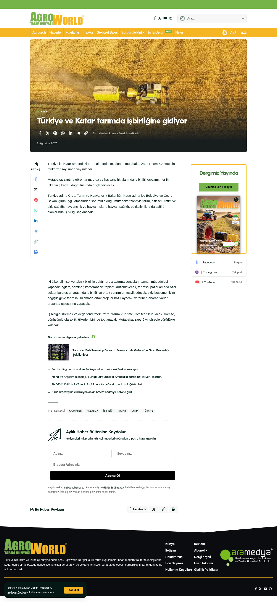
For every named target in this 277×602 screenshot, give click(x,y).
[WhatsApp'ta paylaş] (63, 133)
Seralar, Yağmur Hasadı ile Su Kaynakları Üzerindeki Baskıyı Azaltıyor (95, 370)
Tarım (134, 411)
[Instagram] (170, 18)
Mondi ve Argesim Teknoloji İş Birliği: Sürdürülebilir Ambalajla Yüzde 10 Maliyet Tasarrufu (107, 377)
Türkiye (148, 411)
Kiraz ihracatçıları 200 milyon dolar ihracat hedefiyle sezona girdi (92, 392)
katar (122, 411)
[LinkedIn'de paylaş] (71, 133)
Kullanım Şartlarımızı (76, 491)
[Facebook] (155, 18)
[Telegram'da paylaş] (78, 133)
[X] (159, 18)
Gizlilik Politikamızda (118, 491)
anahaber (75, 411)
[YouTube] (165, 18)
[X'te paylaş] (48, 133)
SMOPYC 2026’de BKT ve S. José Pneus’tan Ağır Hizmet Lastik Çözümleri (97, 385)
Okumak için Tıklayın (219, 184)
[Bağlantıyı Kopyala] (86, 133)
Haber (46, 111)
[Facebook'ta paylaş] (40, 133)
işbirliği (108, 411)
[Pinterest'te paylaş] (55, 133)
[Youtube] (219, 279)
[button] (73, 590)
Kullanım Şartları (18, 592)
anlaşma (92, 411)
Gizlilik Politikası (41, 587)
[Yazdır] (36, 252)
